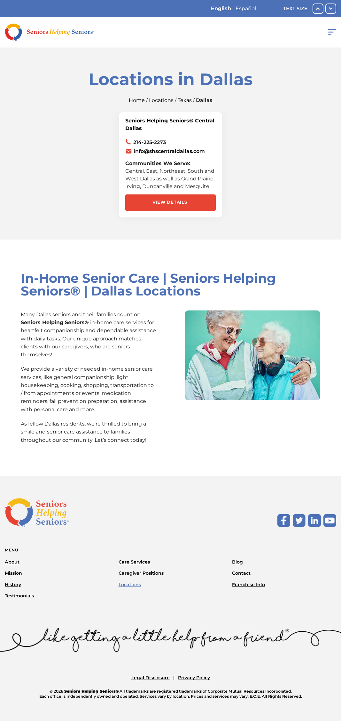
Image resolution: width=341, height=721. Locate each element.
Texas (185, 100)
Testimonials (19, 596)
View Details (169, 202)
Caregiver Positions (141, 573)
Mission (13, 573)
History (13, 584)
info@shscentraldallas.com (169, 151)
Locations (161, 100)
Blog (237, 562)
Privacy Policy (194, 678)
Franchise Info (248, 584)
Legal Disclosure (150, 678)
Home (137, 100)
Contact (241, 573)
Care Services (134, 562)
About (12, 562)
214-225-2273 (149, 142)
